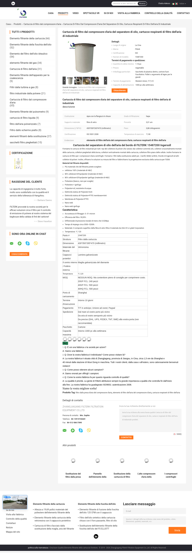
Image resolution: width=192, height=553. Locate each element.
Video (76, 13)
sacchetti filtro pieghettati (23, 142)
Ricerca (142, 4)
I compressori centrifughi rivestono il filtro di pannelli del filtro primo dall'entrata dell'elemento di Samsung (171, 475)
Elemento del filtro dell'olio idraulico (28, 53)
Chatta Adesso (164, 3)
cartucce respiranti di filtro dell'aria (166, 393)
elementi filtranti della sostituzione (28, 136)
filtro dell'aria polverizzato (23, 124)
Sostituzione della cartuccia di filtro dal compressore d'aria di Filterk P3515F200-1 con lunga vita (122, 475)
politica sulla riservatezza (38, 548)
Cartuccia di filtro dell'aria (23, 69)
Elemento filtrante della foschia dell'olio (30, 44)
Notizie (9, 527)
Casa (51, 13)
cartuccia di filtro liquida (22, 117)
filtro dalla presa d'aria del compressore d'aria (94, 393)
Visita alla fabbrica (129, 13)
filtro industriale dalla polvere (25, 93)
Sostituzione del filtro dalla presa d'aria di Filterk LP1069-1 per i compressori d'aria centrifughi (73, 475)
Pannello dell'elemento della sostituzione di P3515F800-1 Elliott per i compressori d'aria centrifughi (97, 475)
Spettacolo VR (91, 13)
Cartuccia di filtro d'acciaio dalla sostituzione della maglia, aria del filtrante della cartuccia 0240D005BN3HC (54, 528)
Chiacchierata (120, 90)
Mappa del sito (13, 532)
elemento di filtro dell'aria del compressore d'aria (132, 393)
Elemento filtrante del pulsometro (27, 111)
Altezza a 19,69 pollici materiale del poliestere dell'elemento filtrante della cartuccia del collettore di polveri (52, 511)
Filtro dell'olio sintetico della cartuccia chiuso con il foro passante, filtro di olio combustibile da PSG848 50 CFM (98, 519)
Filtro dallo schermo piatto (24, 130)
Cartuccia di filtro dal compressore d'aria (42, 24)
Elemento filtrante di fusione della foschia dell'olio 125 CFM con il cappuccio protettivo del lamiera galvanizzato (99, 511)
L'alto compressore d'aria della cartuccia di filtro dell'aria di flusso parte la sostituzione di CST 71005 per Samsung (146, 475)
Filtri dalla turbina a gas (22, 87)
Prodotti (63, 13)
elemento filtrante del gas (23, 62)
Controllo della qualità (158, 13)
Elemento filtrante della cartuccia (27, 38)
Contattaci (183, 13)
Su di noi (108, 13)
